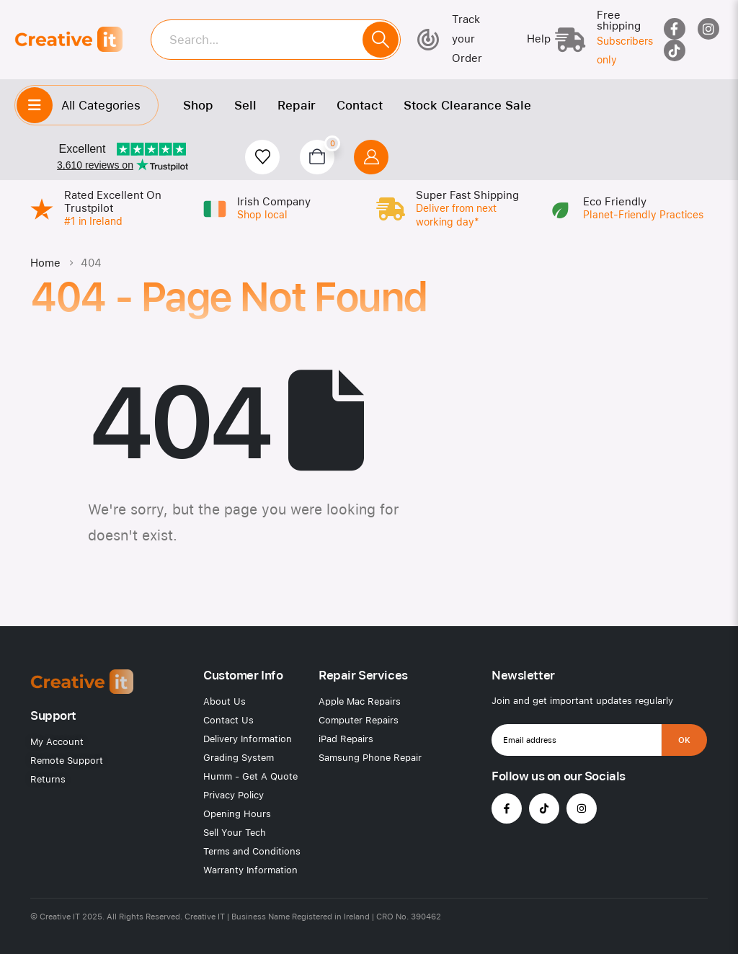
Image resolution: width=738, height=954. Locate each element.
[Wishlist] (262, 157)
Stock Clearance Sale (467, 105)
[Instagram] (708, 29)
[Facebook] (674, 29)
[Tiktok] (674, 50)
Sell (245, 105)
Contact (360, 105)
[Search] (381, 40)
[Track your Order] (458, 39)
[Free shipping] (597, 39)
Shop (198, 105)
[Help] (528, 39)
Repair (296, 105)
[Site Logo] (68, 39)
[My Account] (371, 157)
